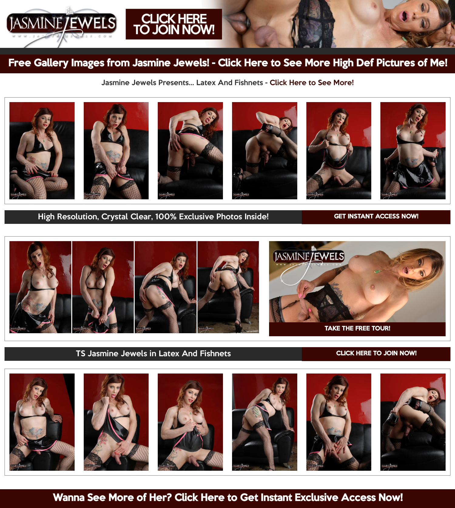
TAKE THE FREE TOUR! (357, 329)
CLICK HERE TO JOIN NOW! (376, 354)
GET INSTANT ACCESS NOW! (376, 217)
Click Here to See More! (312, 83)
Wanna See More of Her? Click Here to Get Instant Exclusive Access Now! (228, 498)
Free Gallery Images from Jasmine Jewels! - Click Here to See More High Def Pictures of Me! (227, 63)
